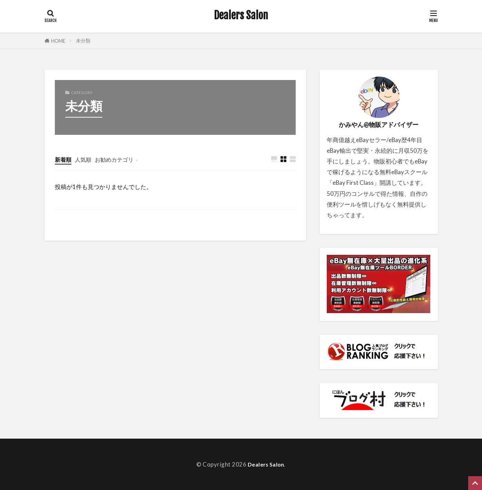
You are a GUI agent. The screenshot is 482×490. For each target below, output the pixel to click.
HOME (58, 41)
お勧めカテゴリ (117, 159)
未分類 (83, 40)
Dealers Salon (241, 15)
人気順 (85, 159)
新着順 (63, 159)
